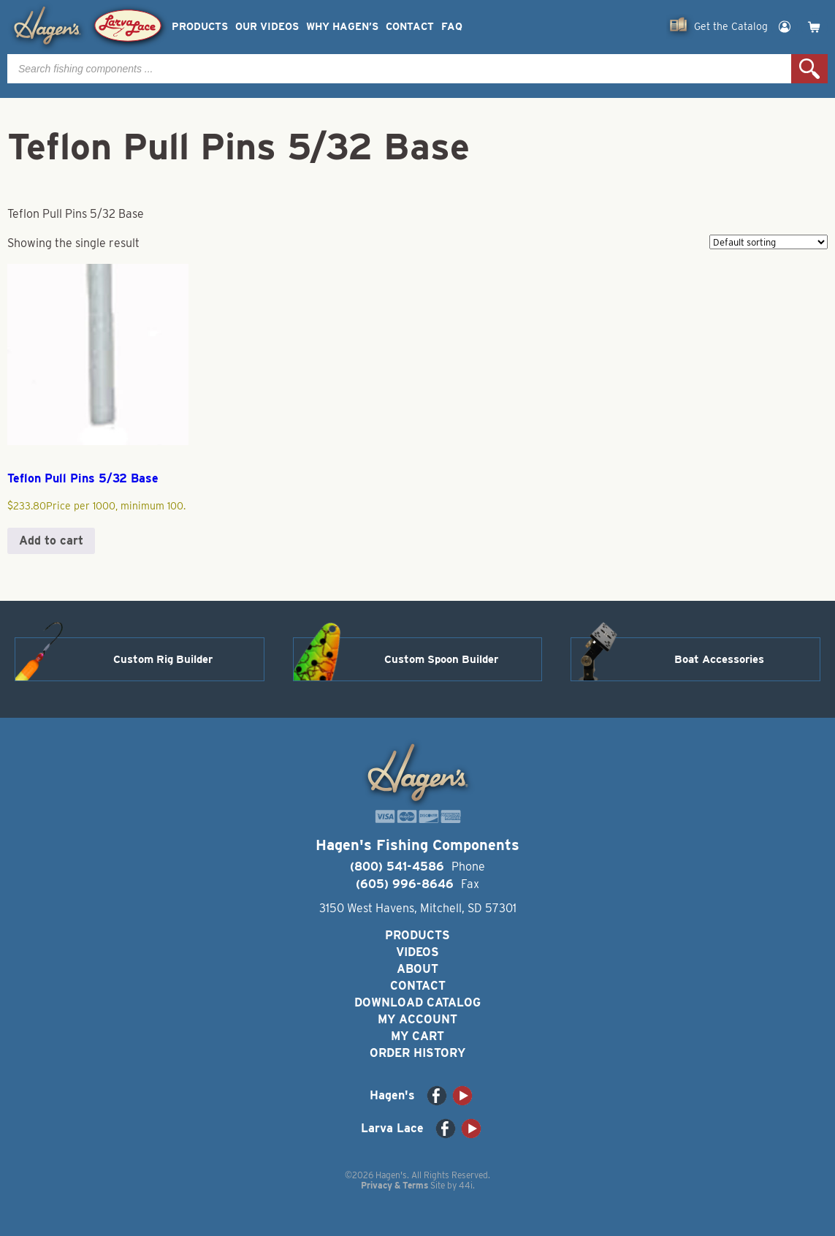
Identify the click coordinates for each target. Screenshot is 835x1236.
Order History (417, 1053)
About (417, 969)
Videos (417, 952)
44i (466, 1185)
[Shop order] (768, 242)
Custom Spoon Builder (441, 659)
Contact (410, 26)
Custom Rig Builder (163, 659)
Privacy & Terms (394, 1185)
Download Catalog (417, 1002)
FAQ (451, 26)
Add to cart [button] (51, 540)
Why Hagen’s (342, 26)
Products (200, 26)
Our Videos (267, 26)
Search (809, 68)
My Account (417, 1019)
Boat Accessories (719, 659)
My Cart (417, 1036)
